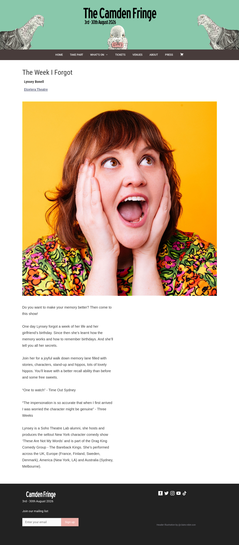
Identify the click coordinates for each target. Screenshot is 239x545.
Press (169, 54)
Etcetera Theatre (36, 89)
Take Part (76, 54)
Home (59, 54)
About (153, 54)
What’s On (101, 54)
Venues (137, 54)
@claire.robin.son (187, 524)
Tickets (120, 54)
